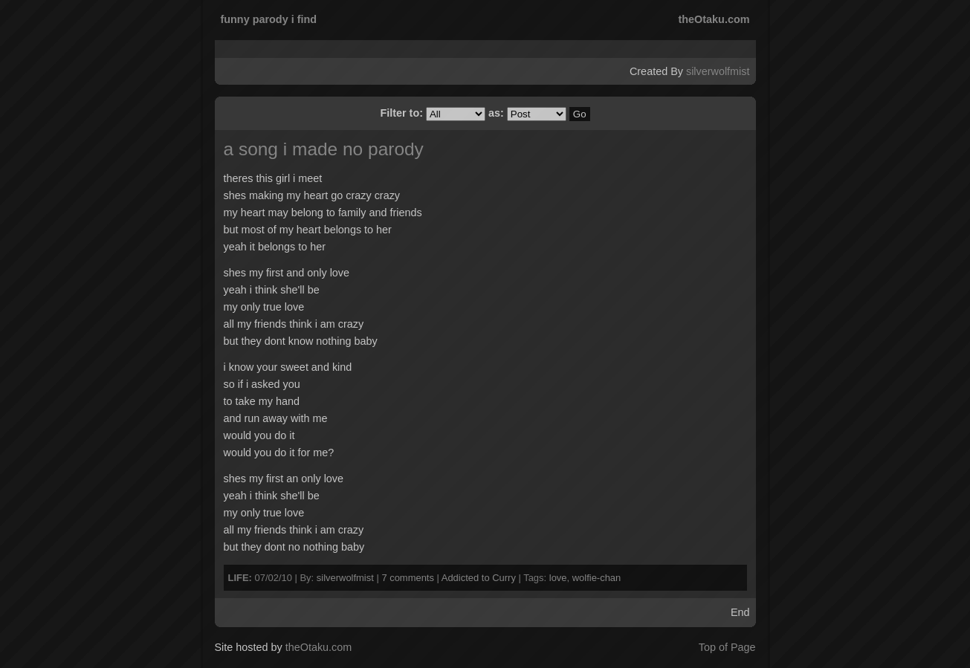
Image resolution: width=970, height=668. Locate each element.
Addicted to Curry (479, 577)
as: (528, 113)
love (558, 577)
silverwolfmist (718, 71)
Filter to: (434, 113)
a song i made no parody (324, 149)
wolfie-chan (596, 577)
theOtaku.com (714, 19)
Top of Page (727, 647)
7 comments (407, 577)
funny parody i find (269, 19)
